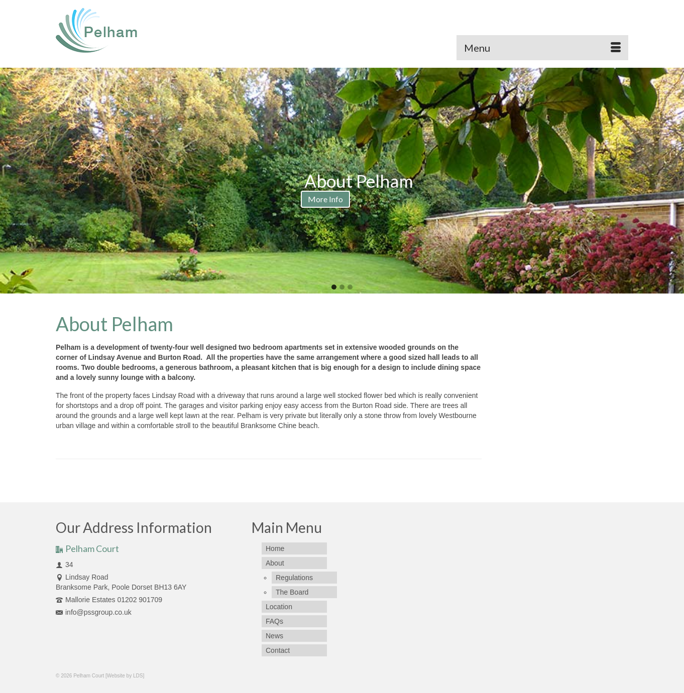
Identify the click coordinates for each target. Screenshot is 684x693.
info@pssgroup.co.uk (94, 612)
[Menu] (542, 47)
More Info (256, 199)
